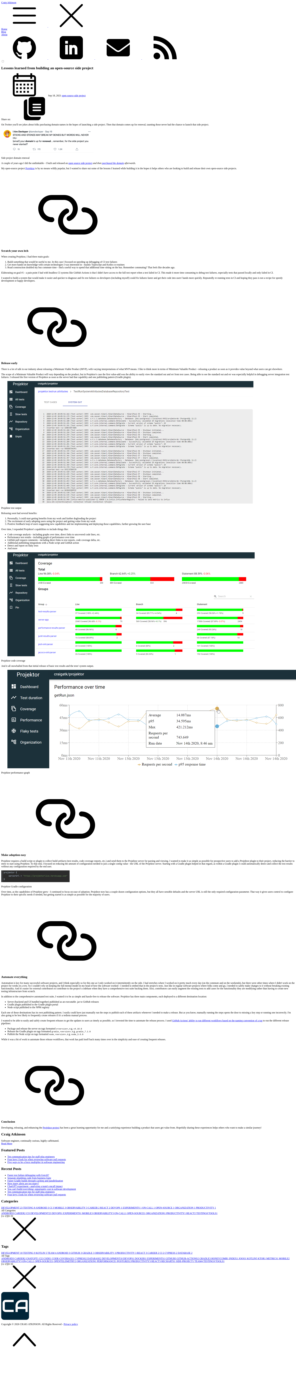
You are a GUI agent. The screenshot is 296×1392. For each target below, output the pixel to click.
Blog (3, 32)
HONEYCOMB (220, 1258)
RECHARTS (168, 1261)
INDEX (234, 1258)
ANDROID (43, 1207)
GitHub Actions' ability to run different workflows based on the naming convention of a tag (217, 1020)
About (4, 34)
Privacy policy (71, 1324)
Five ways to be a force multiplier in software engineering (36, 1162)
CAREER (94, 1207)
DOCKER (141, 1258)
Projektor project (51, 1127)
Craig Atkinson (148, 14)
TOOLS (212, 1213)
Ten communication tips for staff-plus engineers (31, 1156)
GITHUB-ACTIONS (188, 1258)
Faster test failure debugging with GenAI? (28, 1175)
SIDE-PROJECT (185, 1261)
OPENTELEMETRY (65, 1261)
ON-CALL (148, 1207)
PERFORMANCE (107, 1261)
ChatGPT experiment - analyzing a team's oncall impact (35, 1186)
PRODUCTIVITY (206, 1207)
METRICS (272, 1258)
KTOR (262, 1258)
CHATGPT (32, 1258)
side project (80, 95)
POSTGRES (124, 1261)
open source (68, 95)
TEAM (52, 1253)
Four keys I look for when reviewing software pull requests (36, 1159)
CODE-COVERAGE (63, 1258)
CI (52, 1207)
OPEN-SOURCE (165, 1207)
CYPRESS (171, 1253)
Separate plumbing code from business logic (29, 1178)
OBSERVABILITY (77, 1207)
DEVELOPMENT (12, 1207)
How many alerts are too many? (23, 1183)
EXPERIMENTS (132, 1207)
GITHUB (76, 1253)
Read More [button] (6, 1143)
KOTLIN (41, 1253)
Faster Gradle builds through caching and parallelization (35, 1180)
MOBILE (60, 1207)
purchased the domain (113, 163)
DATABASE (185, 1253)
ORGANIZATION (185, 1207)
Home (4, 29)
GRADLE (88, 1253)
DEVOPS (117, 1207)
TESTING (29, 1207)
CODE (47, 1258)
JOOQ (243, 1258)
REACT (105, 1207)
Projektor (30, 168)
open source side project (80, 163)
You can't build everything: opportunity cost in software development (41, 1189)
